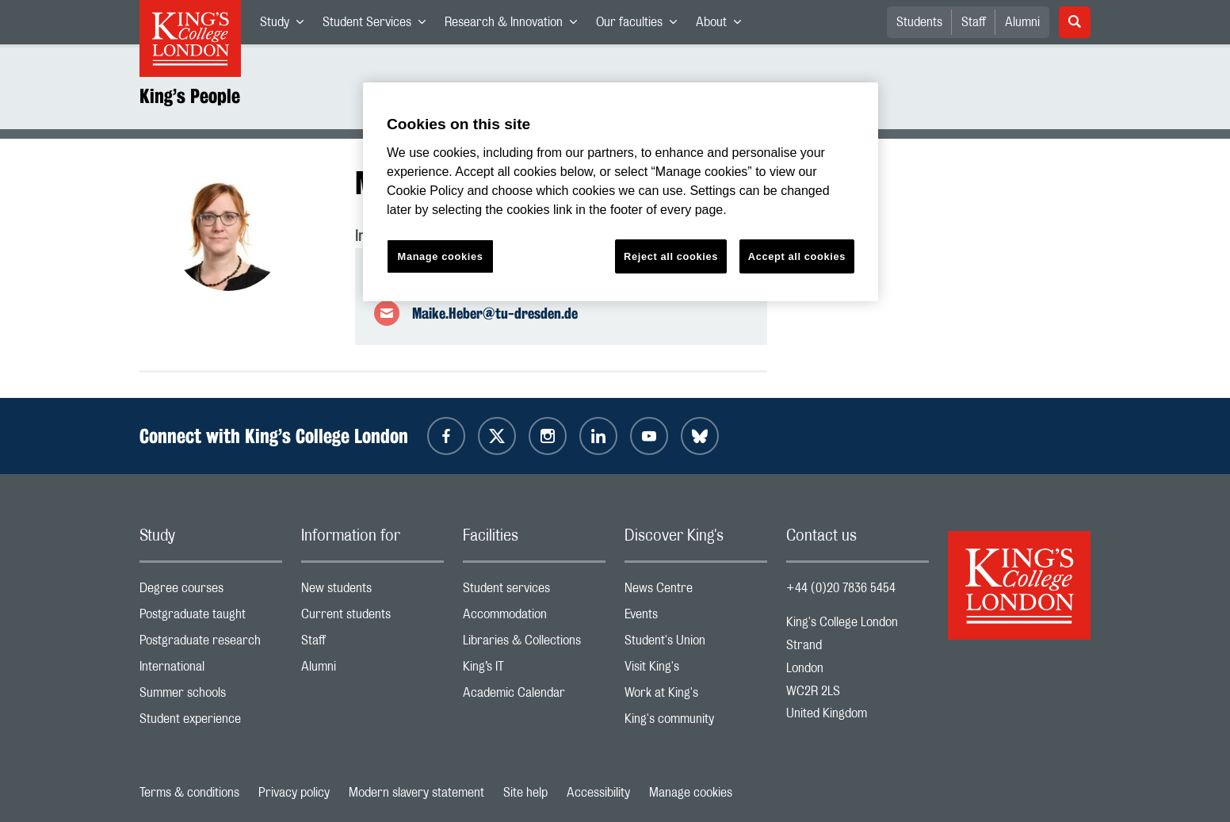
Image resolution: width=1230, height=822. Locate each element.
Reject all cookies (671, 256)
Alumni (1022, 22)
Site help (525, 792)
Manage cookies (690, 792)
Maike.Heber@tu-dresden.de (495, 313)
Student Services (379, 25)
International (210, 670)
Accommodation (534, 618)
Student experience (210, 722)
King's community (696, 722)
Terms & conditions (189, 792)
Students (919, 22)
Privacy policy (294, 792)
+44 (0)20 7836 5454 (841, 588)
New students (372, 592)
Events (696, 618)
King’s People (189, 95)
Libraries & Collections (534, 644)
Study (286, 25)
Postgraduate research (210, 644)
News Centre (696, 592)
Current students (372, 618)
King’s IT (534, 670)
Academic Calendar (534, 696)
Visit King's (696, 670)
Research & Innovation (515, 25)
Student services (534, 592)
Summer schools (210, 696)
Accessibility (598, 792)
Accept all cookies (797, 256)
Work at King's (696, 696)
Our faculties (641, 25)
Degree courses (210, 592)
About (723, 25)
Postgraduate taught (210, 618)
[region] (620, 192)
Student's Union (696, 644)
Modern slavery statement (416, 792)
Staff (973, 22)
